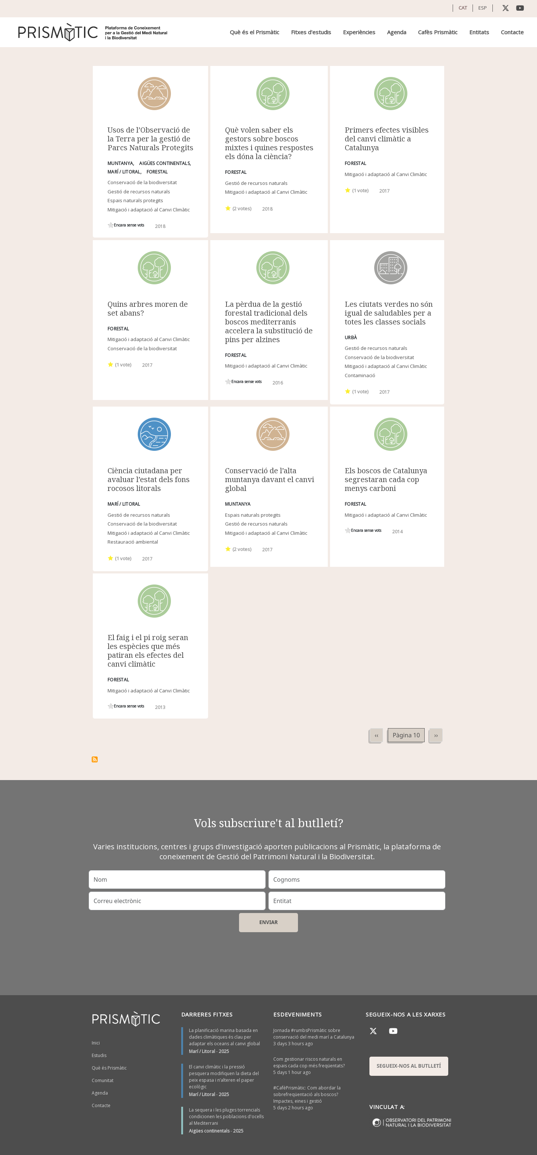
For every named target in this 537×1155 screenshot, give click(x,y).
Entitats (479, 32)
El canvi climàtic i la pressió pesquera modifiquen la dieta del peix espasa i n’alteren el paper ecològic (224, 1077)
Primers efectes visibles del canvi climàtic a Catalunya (387, 138)
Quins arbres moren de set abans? (148, 308)
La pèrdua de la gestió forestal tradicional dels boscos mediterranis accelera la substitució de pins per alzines (269, 321)
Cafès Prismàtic (437, 32)
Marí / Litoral (202, 1051)
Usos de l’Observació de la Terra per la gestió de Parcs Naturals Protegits (150, 138)
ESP (482, 7)
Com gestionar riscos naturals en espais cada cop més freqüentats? (309, 1062)
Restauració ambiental (133, 541)
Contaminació (360, 375)
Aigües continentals (209, 1131)
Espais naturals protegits (135, 200)
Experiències (359, 32)
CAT (463, 7)
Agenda (396, 32)
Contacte (512, 32)
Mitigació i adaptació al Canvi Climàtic (149, 209)
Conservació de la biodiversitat (142, 182)
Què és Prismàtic (109, 1068)
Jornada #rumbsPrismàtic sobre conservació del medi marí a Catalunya (313, 1033)
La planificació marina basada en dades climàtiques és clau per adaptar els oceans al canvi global (224, 1037)
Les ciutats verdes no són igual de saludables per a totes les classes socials (389, 313)
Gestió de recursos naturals (139, 191)
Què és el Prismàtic (254, 32)
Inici (96, 1043)
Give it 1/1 (111, 225)
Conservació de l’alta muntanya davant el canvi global (269, 479)
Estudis (99, 1055)
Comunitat (102, 1080)
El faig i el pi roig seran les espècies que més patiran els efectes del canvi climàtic (148, 650)
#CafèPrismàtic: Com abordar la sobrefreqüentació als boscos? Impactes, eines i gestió (307, 1094)
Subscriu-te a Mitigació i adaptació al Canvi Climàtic (95, 759)
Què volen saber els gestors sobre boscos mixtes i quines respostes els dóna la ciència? (269, 143)
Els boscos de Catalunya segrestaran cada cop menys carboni (386, 479)
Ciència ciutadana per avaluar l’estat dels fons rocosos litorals (149, 479)
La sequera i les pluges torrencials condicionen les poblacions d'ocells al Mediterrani (226, 1116)
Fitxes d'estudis (311, 32)
